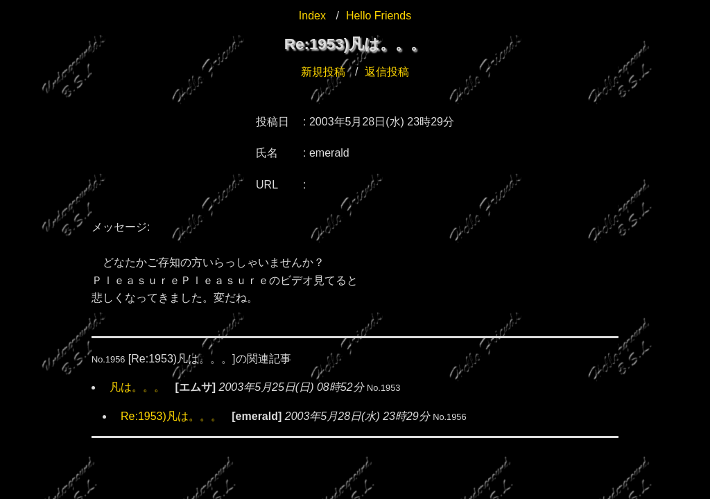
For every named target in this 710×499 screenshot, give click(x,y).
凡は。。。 (137, 387)
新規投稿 (323, 72)
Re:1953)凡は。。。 (171, 416)
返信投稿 (387, 72)
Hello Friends (378, 15)
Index (312, 15)
